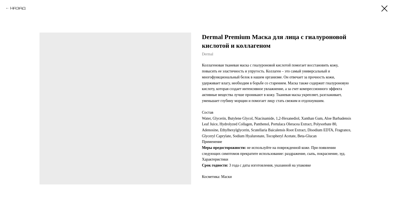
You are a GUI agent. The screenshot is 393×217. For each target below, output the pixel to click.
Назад (18, 8)
